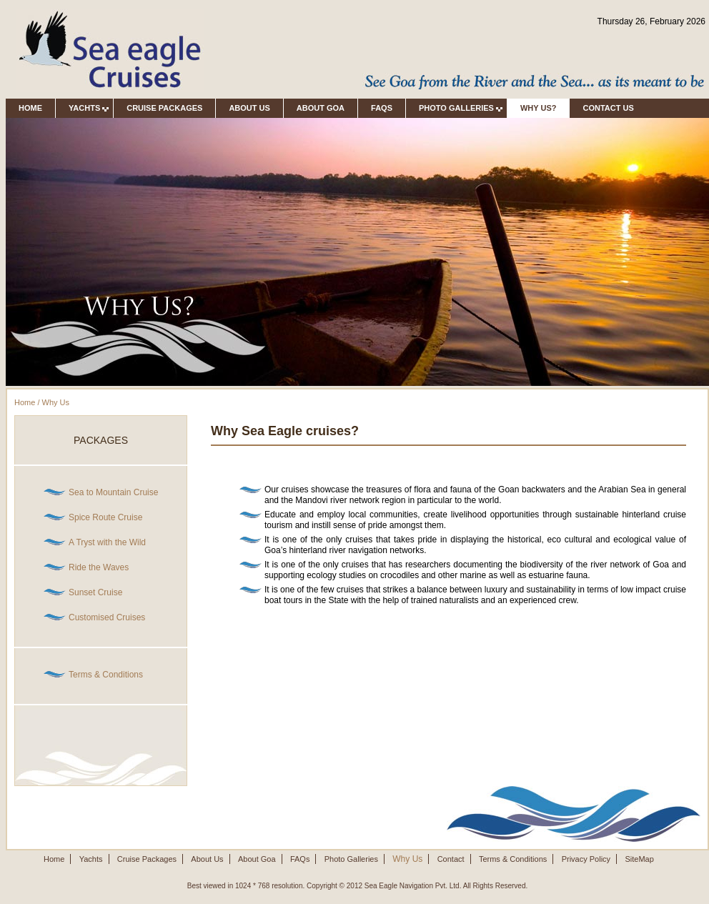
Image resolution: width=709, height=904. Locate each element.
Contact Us (612, 108)
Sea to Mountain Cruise (113, 492)
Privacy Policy (586, 859)
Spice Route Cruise (105, 517)
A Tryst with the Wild (107, 542)
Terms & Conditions (106, 675)
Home (30, 108)
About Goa (320, 108)
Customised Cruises (107, 617)
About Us (249, 108)
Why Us (56, 402)
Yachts (91, 859)
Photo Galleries (351, 859)
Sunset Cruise (95, 592)
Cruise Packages (164, 108)
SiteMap (639, 859)
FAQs (381, 108)
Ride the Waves (99, 567)
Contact (451, 859)
